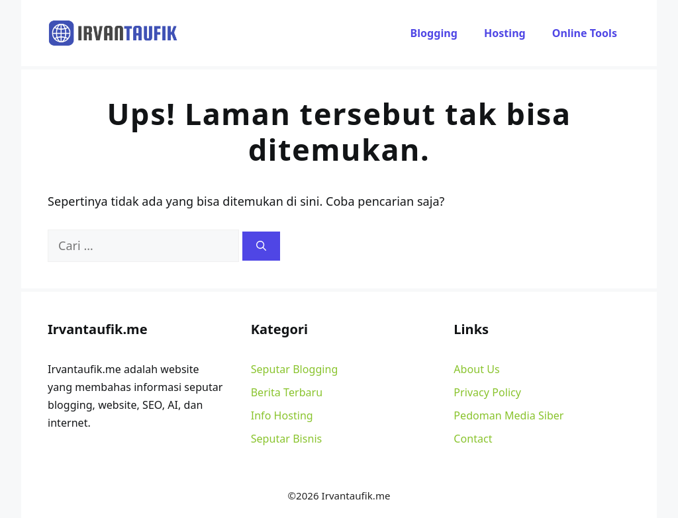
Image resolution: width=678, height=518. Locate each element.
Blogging (434, 33)
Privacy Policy (487, 392)
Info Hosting (282, 415)
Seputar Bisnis (286, 438)
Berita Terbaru (287, 392)
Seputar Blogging (294, 369)
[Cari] (261, 246)
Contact (473, 438)
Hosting (505, 33)
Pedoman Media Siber (508, 415)
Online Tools (584, 33)
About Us (476, 369)
